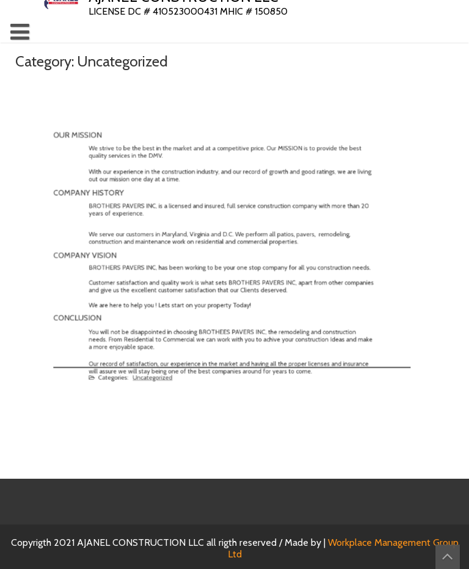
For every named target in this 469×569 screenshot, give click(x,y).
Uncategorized (162, 370)
